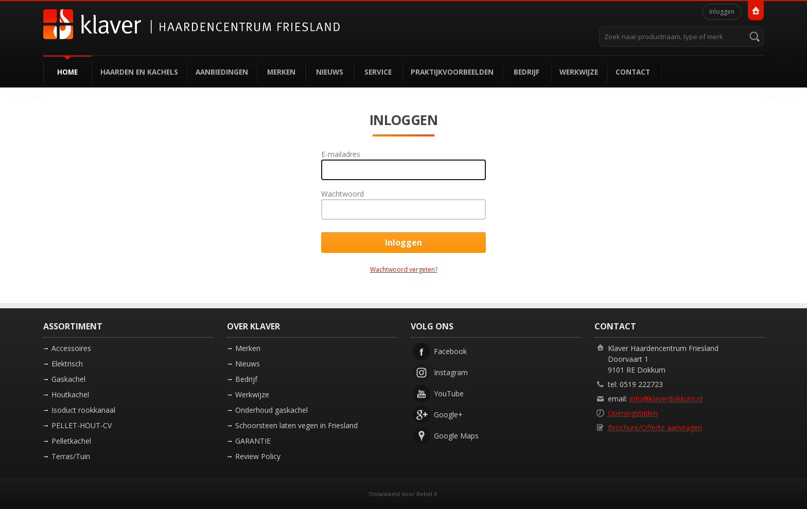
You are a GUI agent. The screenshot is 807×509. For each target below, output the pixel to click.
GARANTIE (253, 441)
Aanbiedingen (222, 72)
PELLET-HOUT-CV (81, 425)
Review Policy (257, 456)
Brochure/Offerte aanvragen (655, 427)
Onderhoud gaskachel (271, 410)
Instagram (451, 372)
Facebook (450, 351)
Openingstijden (633, 413)
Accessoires (71, 348)
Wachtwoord (342, 194)
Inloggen (721, 11)
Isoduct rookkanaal (83, 410)
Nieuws (329, 72)
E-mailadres (340, 154)
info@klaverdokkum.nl (666, 398)
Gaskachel (68, 379)
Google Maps (456, 436)
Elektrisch (67, 363)
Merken (281, 72)
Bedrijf (526, 72)
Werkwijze (578, 72)
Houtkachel (70, 394)
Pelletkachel (71, 441)
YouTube (449, 393)
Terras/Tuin (70, 456)
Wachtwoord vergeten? (403, 269)
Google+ (448, 414)
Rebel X (426, 494)
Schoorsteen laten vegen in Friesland (296, 425)
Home (67, 72)
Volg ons (432, 326)
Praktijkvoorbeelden (452, 72)
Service (378, 72)
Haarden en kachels (139, 72)
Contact (633, 72)
